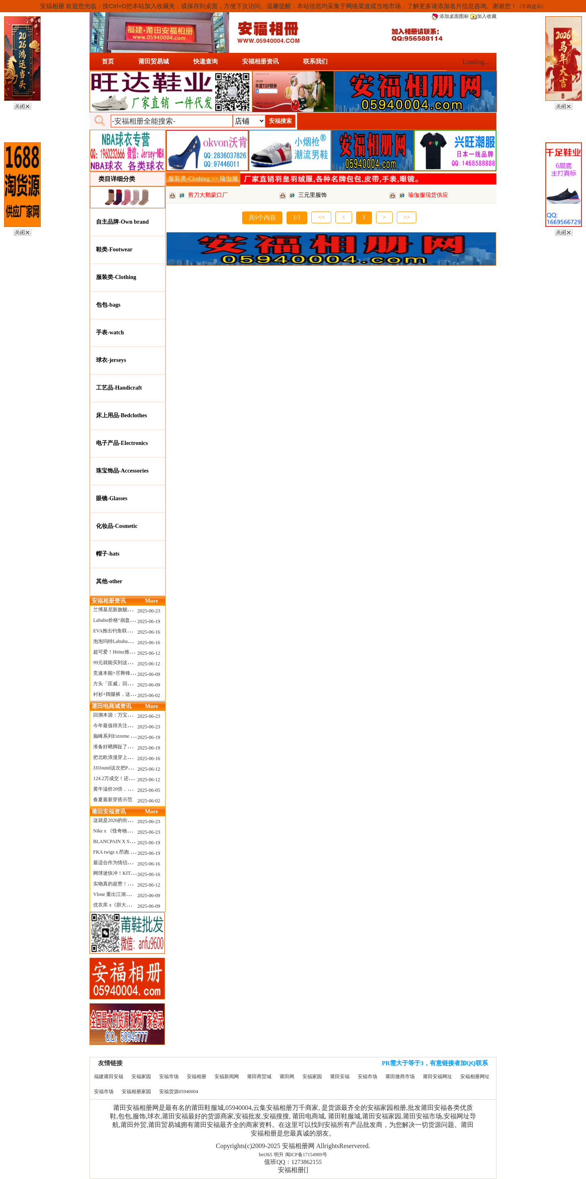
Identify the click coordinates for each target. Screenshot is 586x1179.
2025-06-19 (149, 621)
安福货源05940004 (178, 1091)
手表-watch (110, 332)
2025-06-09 (149, 674)
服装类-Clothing (116, 277)
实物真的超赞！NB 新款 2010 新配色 (132, 884)
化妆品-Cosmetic (117, 526)
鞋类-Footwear (114, 249)
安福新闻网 (226, 1076)
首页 (108, 61)
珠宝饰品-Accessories (122, 471)
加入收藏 (483, 16)
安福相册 (196, 1076)
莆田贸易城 (153, 61)
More (151, 601)
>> (406, 217)
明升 (279, 1154)
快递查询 (205, 61)
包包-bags (108, 305)
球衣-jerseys (111, 360)
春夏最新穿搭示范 (112, 799)
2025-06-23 (149, 611)
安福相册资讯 (260, 61)
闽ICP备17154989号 (306, 1154)
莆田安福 (340, 1076)
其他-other (109, 581)
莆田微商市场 (400, 1076)
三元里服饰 (312, 195)
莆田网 (287, 1076)
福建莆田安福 (108, 1076)
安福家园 (141, 1076)
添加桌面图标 (450, 16)
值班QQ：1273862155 (293, 1162)
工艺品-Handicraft (119, 388)
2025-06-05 (149, 790)
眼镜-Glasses (111, 498)
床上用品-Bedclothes (121, 415)
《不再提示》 (531, 6)
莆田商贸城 (259, 1076)
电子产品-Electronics (122, 443)
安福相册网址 (475, 1076)
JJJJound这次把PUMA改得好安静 (128, 768)
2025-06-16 (149, 632)
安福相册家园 (136, 1091)
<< (321, 217)
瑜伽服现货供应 (428, 195)
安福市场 (169, 1076)
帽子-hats (108, 554)
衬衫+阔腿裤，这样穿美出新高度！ (131, 694)
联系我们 (315, 61)
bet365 (265, 1154)
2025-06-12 (149, 653)
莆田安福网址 (437, 1076)
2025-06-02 (149, 695)
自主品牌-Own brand (122, 222)
